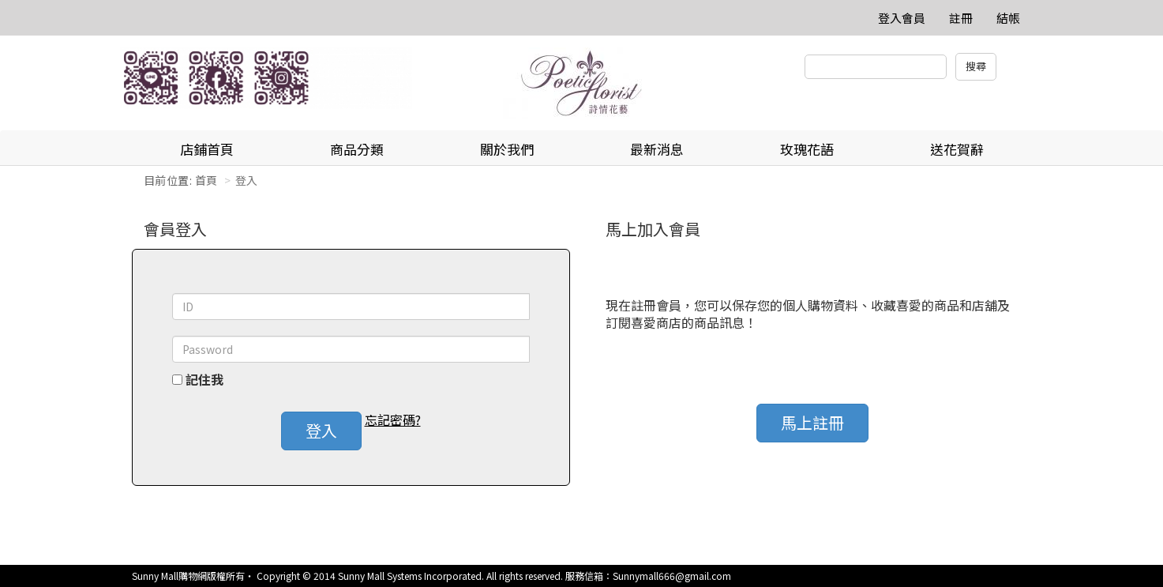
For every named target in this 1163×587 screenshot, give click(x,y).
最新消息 (657, 149)
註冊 (961, 17)
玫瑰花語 (807, 149)
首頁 (206, 180)
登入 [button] (321, 430)
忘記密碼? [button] (393, 420)
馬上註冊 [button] (812, 422)
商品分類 (357, 149)
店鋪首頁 (207, 149)
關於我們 (507, 149)
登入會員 (901, 17)
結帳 (1008, 17)
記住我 (204, 380)
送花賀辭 (957, 149)
